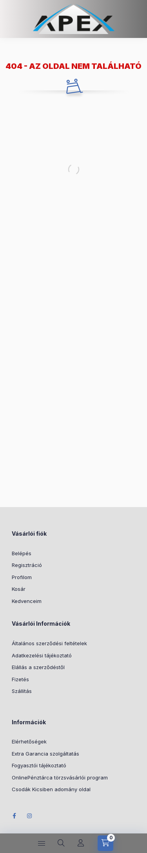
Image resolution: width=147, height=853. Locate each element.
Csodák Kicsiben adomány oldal (51, 789)
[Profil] (81, 843)
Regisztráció (27, 565)
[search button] (61, 843)
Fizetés (20, 679)
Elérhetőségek (29, 741)
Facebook (14, 816)
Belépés (21, 553)
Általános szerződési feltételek (49, 643)
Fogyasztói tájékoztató (39, 765)
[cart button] (105, 843)
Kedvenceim (27, 601)
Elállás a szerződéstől (38, 667)
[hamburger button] (41, 843)
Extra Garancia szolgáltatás (45, 753)
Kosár (18, 589)
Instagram (30, 816)
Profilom (22, 577)
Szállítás (22, 691)
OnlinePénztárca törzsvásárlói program (60, 777)
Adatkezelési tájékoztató (42, 655)
